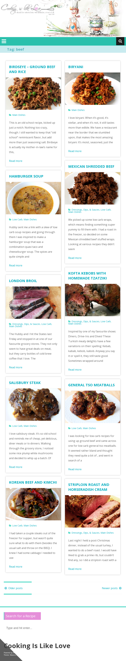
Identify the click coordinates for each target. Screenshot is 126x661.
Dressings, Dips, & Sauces (85, 209)
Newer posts (112, 588)
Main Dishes (18, 114)
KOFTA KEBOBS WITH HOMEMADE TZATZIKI (87, 275)
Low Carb (106, 209)
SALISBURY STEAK (25, 382)
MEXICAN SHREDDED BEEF (91, 166)
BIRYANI (75, 66)
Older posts (13, 588)
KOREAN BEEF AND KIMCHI (33, 482)
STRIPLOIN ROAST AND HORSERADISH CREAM (88, 487)
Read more (15, 161)
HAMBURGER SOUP (26, 176)
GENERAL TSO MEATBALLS (91, 384)
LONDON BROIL (23, 280)
